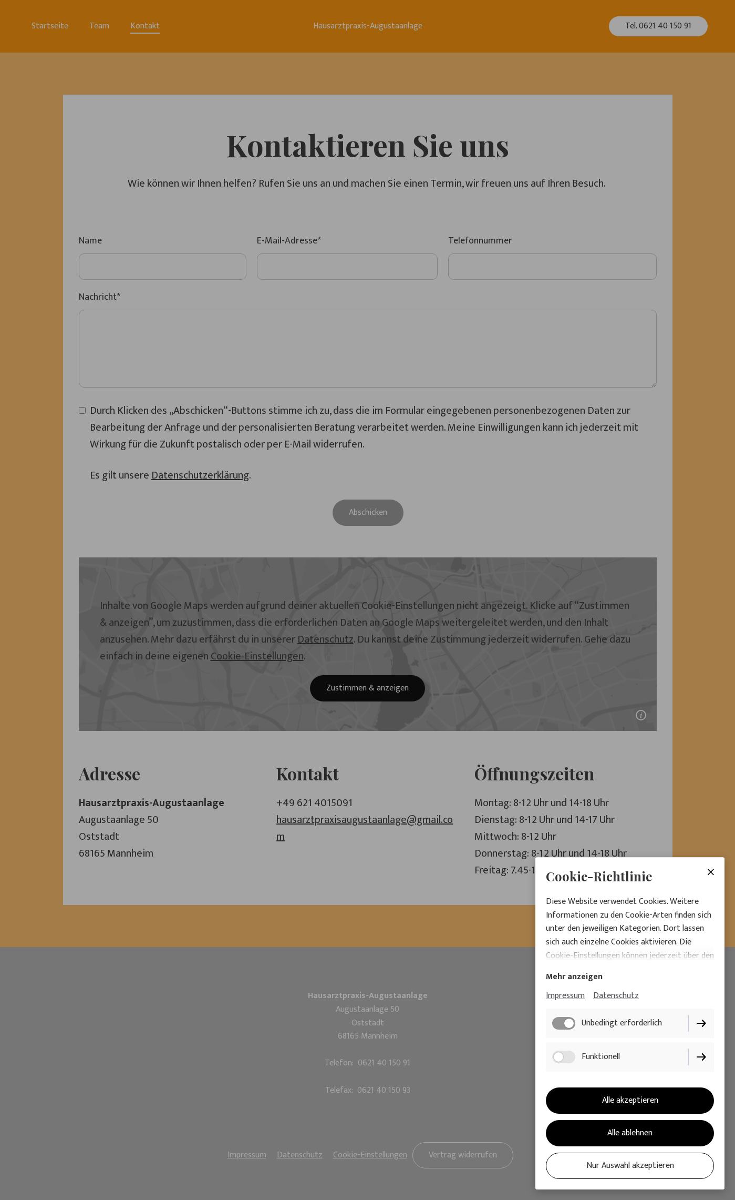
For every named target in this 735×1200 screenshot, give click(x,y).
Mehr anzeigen (574, 977)
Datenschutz (616, 996)
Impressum (565, 996)
